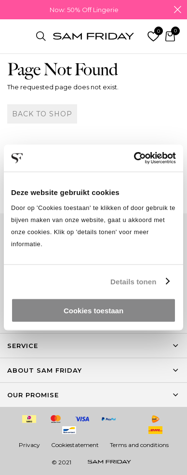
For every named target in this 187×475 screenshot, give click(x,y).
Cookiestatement (75, 444)
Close (177, 9)
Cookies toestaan (93, 311)
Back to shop (42, 114)
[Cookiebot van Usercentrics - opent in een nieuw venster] (134, 158)
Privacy (29, 444)
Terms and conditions (139, 444)
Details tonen (133, 281)
